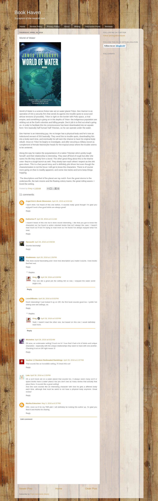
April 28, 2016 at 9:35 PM (51, 318)
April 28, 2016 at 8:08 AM (45, 242)
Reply (28, 211)
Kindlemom (31, 257)
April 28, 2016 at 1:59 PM (47, 257)
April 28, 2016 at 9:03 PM (48, 299)
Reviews (109, 26)
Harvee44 (30, 242)
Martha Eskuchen (33, 403)
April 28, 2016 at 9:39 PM (51, 277)
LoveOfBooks (32, 299)
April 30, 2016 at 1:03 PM (40, 375)
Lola (28, 375)
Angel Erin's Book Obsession (38, 201)
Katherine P (31, 219)
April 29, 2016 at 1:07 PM (73, 360)
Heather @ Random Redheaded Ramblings (44, 360)
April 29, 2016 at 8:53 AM (45, 340)
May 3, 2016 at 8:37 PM (51, 403)
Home (22, 26)
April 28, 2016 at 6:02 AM (62, 201)
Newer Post (25, 488)
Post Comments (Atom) (39, 494)
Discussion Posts (92, 26)
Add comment (26, 419)
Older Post (91, 488)
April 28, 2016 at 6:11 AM (47, 219)
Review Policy (36, 26)
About (66, 26)
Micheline (30, 340)
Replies (32, 272)
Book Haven (28, 12)
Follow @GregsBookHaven (114, 36)
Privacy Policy (53, 26)
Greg (35, 277)
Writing (77, 26)
